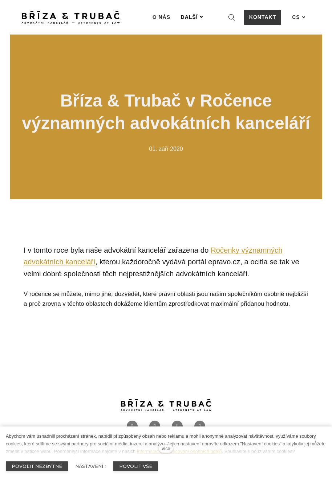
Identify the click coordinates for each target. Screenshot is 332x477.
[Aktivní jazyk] (298, 17)
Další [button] (192, 17)
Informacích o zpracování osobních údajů (179, 451)
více (166, 448)
